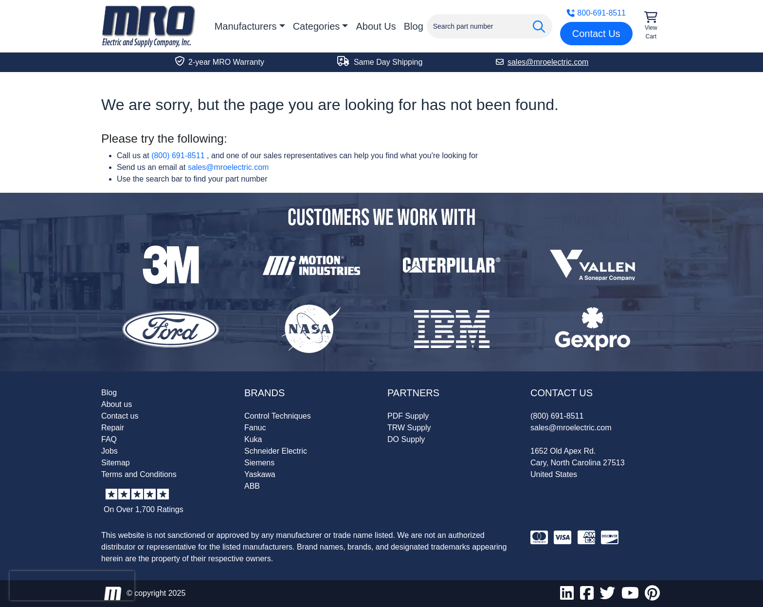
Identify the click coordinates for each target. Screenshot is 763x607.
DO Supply (406, 439)
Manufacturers (246, 26)
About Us (376, 26)
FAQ (109, 439)
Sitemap (115, 463)
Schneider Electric (275, 451)
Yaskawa (259, 474)
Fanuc (255, 427)
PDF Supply (408, 416)
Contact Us (596, 33)
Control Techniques (277, 416)
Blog (413, 26)
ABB (252, 486)
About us (116, 404)
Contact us (119, 416)
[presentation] (72, 585)
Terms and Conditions (139, 474)
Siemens (259, 463)
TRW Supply (409, 427)
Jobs (109, 451)
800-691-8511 (596, 13)
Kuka (253, 439)
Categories (316, 26)
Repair (112, 427)
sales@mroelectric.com (228, 167)
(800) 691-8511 (177, 155)
